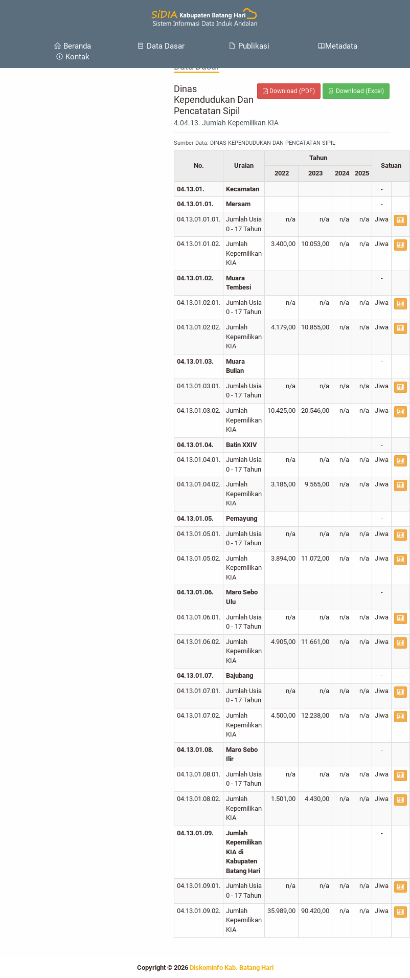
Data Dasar (161, 46)
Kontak (72, 56)
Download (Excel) (356, 91)
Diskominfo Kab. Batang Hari (232, 967)
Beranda (72, 46)
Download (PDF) (289, 91)
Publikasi (249, 46)
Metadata (337, 46)
